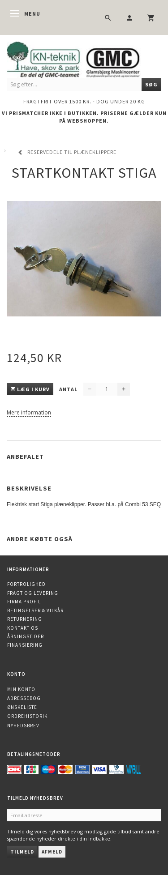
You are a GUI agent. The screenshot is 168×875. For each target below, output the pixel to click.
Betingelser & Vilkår (35, 610)
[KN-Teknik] (84, 58)
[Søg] (151, 84)
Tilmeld (22, 852)
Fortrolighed (26, 584)
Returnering (24, 619)
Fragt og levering (32, 593)
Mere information (29, 412)
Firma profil (24, 601)
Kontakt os (22, 628)
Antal (69, 389)
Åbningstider (25, 636)
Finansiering (25, 645)
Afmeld (52, 852)
